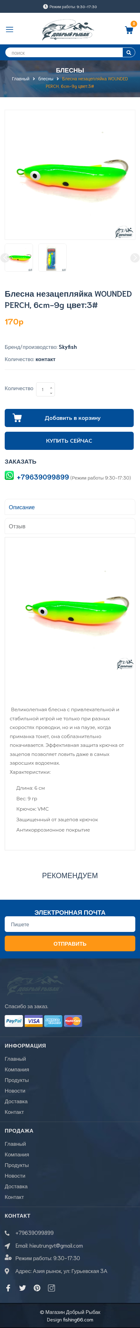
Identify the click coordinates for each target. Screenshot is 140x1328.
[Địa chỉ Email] (70, 924)
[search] (70, 52)
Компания (17, 1068)
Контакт (14, 1111)
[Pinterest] (37, 1288)
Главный (15, 1058)
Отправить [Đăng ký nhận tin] (69, 943)
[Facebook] (8, 1288)
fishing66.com (78, 1319)
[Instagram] (51, 1288)
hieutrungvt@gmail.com (56, 1245)
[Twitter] (22, 1288)
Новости (15, 1090)
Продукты (17, 1079)
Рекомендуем (70, 874)
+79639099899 (43, 476)
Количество (19, 387)
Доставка (16, 1100)
